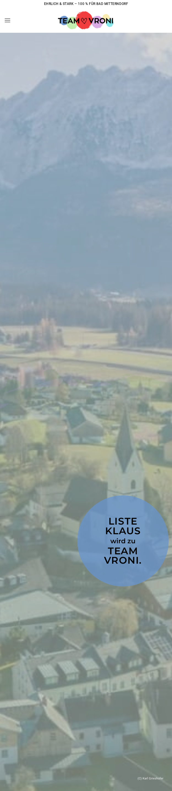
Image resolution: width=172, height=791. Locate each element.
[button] (7, 20)
